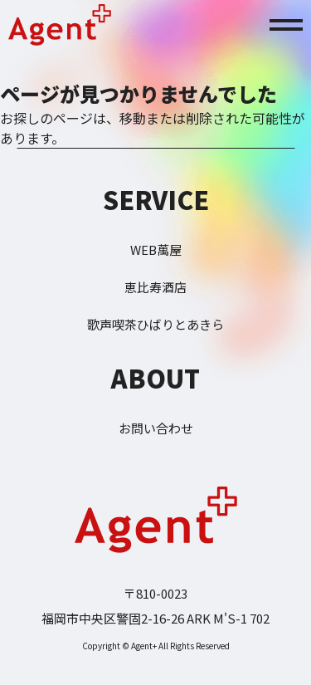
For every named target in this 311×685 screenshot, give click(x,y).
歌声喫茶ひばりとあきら (155, 324)
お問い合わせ (156, 428)
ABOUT (155, 378)
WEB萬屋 (156, 249)
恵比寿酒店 (155, 287)
